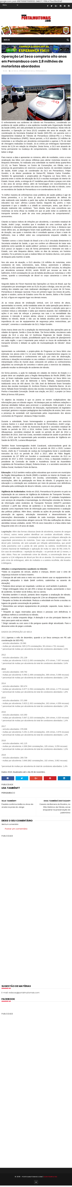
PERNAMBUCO (41, 71)
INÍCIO (7, 40)
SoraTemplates (50, 1177)
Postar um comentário (16, 828)
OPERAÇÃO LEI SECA (27, 71)
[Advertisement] (36, 908)
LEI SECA (14, 71)
